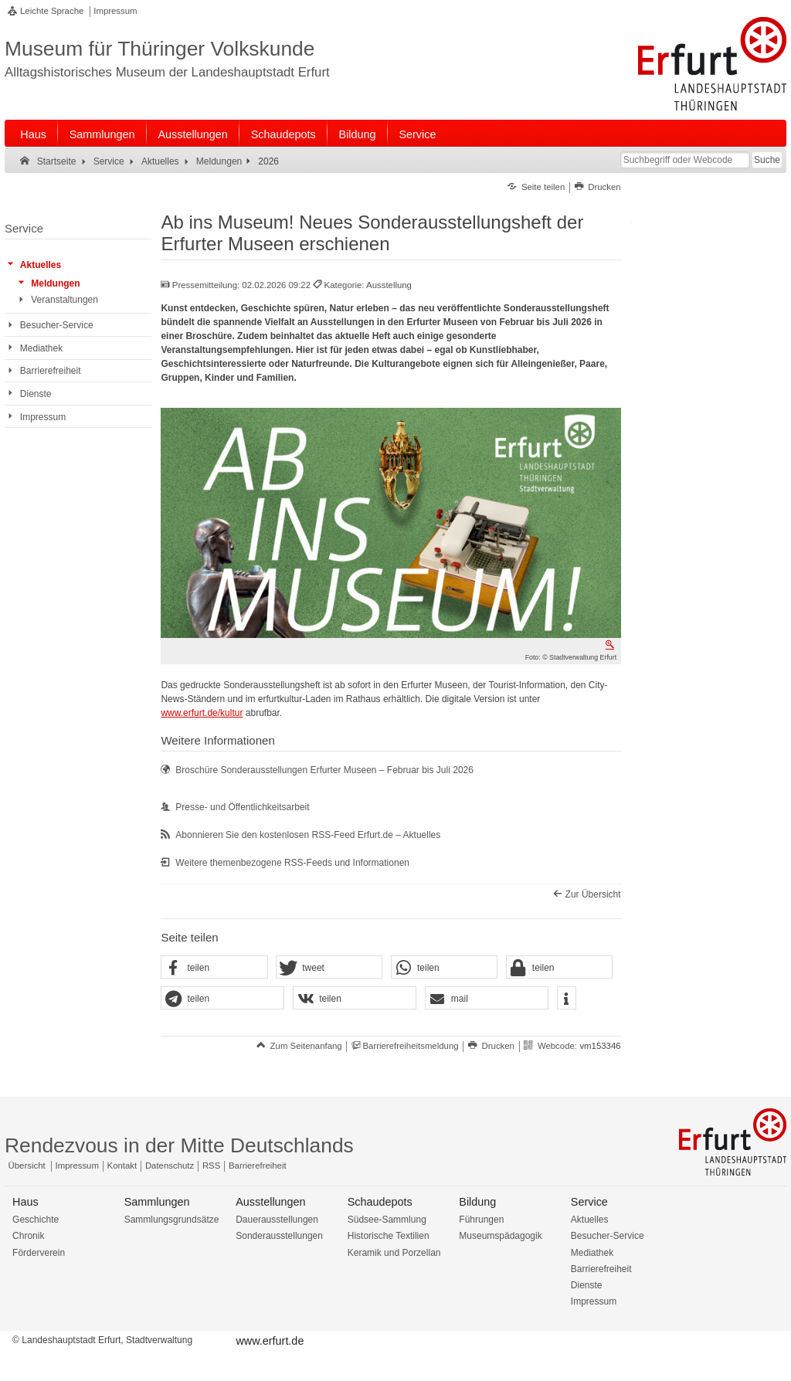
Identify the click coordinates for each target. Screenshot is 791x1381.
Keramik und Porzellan (394, 1252)
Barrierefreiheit (601, 1269)
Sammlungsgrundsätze (171, 1219)
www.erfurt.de (270, 1341)
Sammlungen (102, 134)
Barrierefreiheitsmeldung (410, 1045)
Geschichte (35, 1219)
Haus (33, 134)
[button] (213, 967)
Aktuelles (590, 1219)
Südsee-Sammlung (387, 1219)
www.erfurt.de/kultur (202, 712)
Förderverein (38, 1252)
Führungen (481, 1219)
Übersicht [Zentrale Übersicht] (27, 1165)
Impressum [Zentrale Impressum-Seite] (77, 1165)
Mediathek (592, 1252)
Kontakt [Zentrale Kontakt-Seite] (122, 1165)
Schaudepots (283, 134)
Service (417, 134)
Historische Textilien (388, 1235)
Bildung (357, 134)
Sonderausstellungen (279, 1235)
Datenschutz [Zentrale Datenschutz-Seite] (169, 1165)
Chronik (28, 1235)
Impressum (115, 10)
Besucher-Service (607, 1235)
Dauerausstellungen (277, 1219)
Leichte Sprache (51, 10)
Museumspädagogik (500, 1235)
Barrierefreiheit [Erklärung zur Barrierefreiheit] (258, 1165)
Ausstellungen (192, 134)
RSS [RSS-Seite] (211, 1165)
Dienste (587, 1285)
